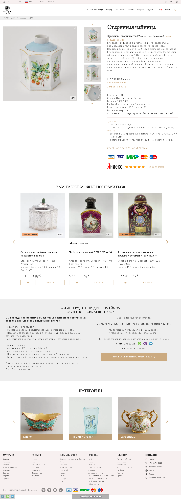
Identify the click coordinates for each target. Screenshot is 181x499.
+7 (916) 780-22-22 (124, 344)
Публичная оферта (96, 482)
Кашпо (27, 437)
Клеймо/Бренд (96, 10)
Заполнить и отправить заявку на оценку (134, 357)
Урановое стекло (10, 468)
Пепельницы (37, 473)
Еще (33, 479)
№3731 (31, 18)
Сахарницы (128, 437)
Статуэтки (140, 10)
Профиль (120, 471)
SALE (159, 10)
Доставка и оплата (95, 473)
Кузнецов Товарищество (135, 36)
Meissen (63, 462)
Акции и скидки (94, 468)
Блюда (34, 460)
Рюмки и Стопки (82, 437)
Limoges (63, 479)
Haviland (63, 465)
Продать (120, 476)
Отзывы (91, 465)
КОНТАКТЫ (151, 455)
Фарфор (109, 10)
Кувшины (35, 468)
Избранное (121, 465)
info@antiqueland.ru (154, 467)
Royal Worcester (66, 468)
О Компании (93, 484)
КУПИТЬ (49, 279)
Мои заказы (121, 462)
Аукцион (91, 471)
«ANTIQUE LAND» (9, 18)
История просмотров (125, 468)
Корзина (120, 473)
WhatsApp (150, 471)
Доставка (112, 121)
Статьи (167, 10)
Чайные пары (120, 10)
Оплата (111, 130)
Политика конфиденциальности (101, 479)
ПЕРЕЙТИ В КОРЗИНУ (90, 496)
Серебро (6, 471)
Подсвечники (37, 476)
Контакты (51, 2)
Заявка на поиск (116, 86)
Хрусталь (150, 10)
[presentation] (14, 241)
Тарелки (131, 10)
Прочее (6, 479)
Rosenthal (64, 471)
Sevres (62, 476)
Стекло (6, 465)
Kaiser (62, 473)
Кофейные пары (38, 465)
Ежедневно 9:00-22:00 (155, 478)
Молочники (36, 471)
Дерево (6, 476)
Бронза (6, 473)
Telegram (150, 474)
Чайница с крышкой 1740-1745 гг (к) (89, 249)
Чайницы (22, 18)
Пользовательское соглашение (101, 476)
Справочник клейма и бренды (72, 460)
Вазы (33, 462)
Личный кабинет (124, 460)
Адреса (149, 460)
